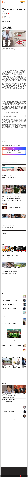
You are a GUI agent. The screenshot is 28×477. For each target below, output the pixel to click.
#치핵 (10, 162)
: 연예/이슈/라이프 (5, 403)
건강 (3, 8)
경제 (15, 471)
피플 (9, 474)
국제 (19, 471)
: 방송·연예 (4, 383)
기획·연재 (3, 355)
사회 (12, 471)
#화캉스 (7, 162)
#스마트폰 (3, 162)
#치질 (15, 162)
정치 (9, 471)
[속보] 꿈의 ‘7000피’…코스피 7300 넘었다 (8, 113)
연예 (15, 474)
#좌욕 (12, 162)
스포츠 (12, 474)
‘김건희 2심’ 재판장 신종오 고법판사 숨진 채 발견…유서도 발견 (10, 112)
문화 (2, 8)
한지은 (4, 16)
